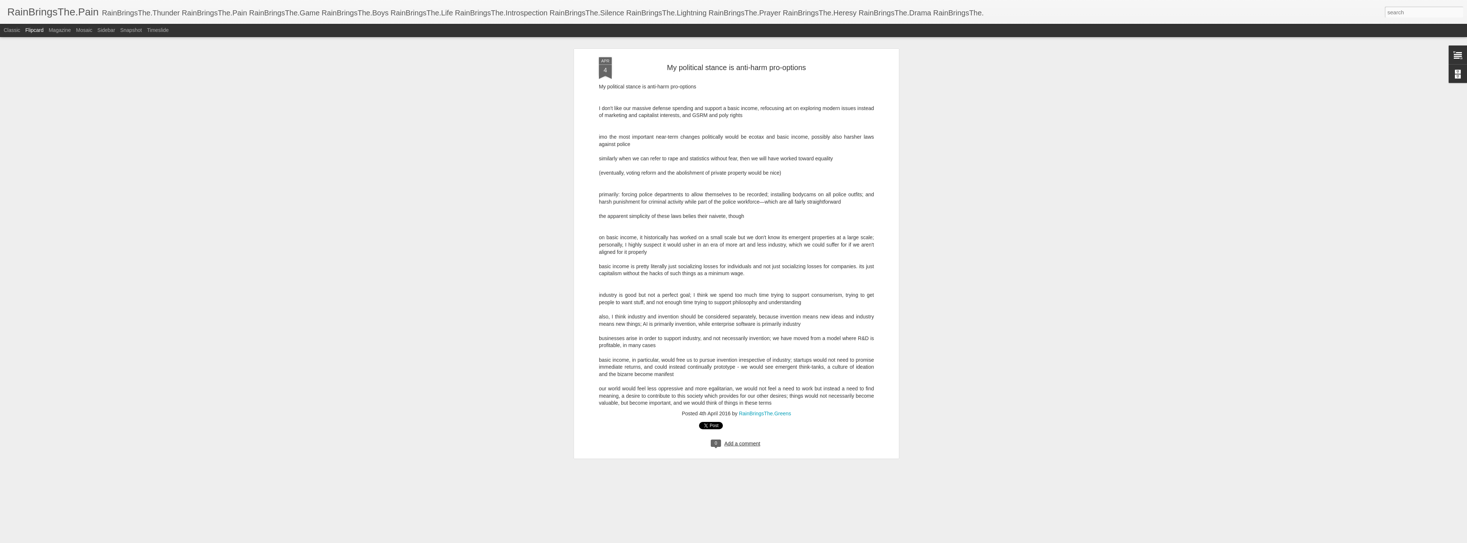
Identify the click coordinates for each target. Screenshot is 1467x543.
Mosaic (84, 30)
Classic (12, 30)
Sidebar (106, 30)
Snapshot (131, 30)
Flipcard (34, 30)
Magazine (60, 30)
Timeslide (158, 30)
